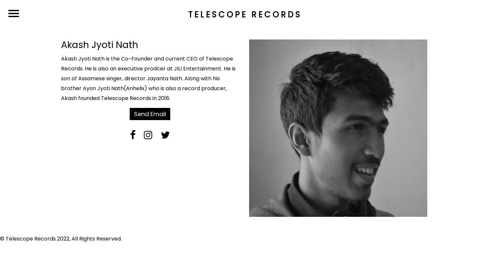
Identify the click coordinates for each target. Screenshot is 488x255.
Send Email (150, 114)
